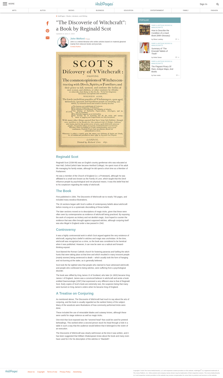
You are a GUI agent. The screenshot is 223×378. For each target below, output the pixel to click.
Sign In (203, 4)
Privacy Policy (65, 372)
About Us (31, 372)
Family (186, 10)
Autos (43, 10)
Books (71, 10)
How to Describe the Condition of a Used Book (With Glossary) (160, 33)
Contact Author (75, 46)
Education (128, 10)
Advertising (77, 372)
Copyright (41, 372)
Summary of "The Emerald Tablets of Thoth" (159, 51)
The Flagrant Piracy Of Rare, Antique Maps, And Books (162, 69)
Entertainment (157, 10)
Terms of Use (52, 372)
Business (100, 10)
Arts (14, 10)
